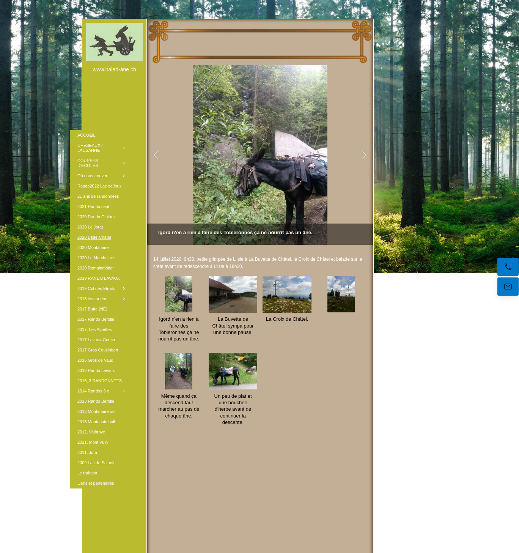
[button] (156, 155)
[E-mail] (508, 286)
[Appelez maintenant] (508, 267)
